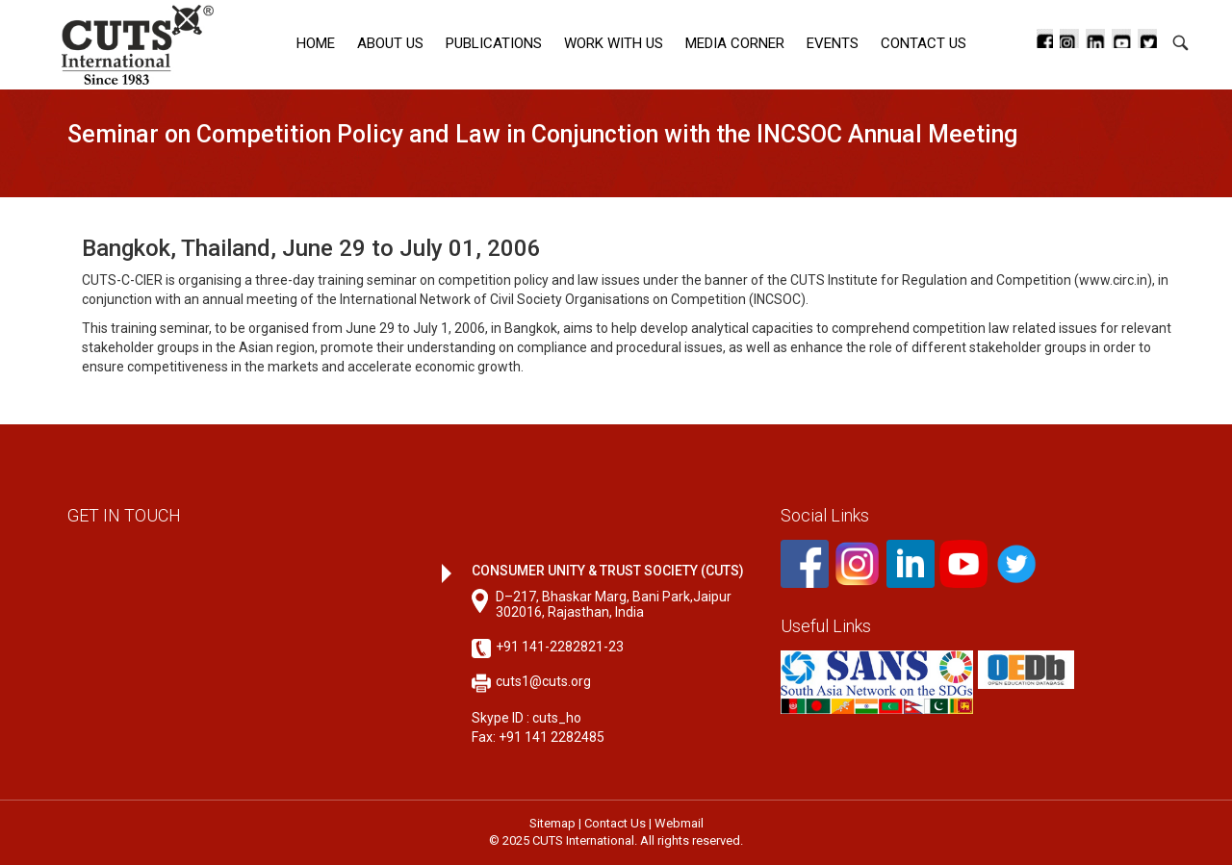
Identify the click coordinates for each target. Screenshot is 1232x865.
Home (315, 43)
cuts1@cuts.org (543, 681)
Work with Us (613, 43)
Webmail (679, 823)
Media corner (734, 43)
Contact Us (923, 43)
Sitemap (552, 823)
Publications (494, 43)
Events (833, 43)
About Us (390, 43)
